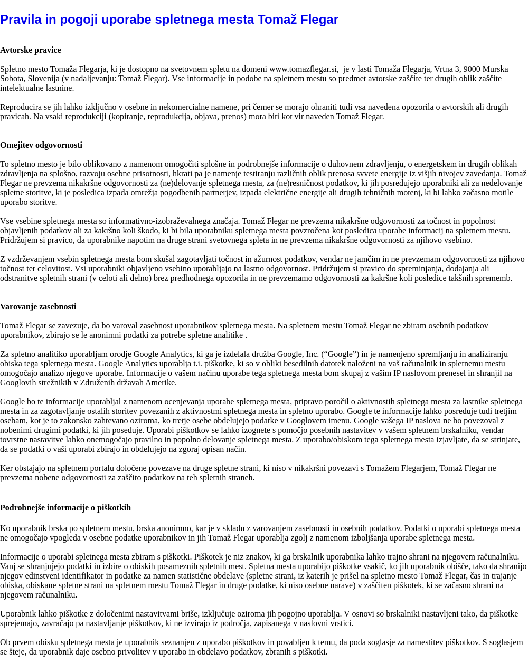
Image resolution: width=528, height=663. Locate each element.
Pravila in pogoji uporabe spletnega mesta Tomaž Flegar (169, 19)
